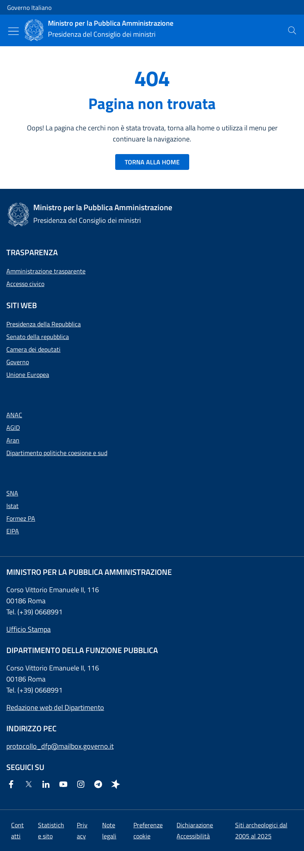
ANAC (14, 415)
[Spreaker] (117, 784)
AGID (13, 427)
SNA (12, 493)
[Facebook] (12, 784)
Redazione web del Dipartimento (55, 707)
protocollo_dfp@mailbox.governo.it (60, 746)
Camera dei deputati (33, 349)
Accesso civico (25, 283)
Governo (17, 362)
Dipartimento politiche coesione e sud (56, 453)
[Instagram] (82, 784)
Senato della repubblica (37, 336)
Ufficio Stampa (28, 629)
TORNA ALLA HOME (152, 162)
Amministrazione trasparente (46, 271)
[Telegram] (99, 784)
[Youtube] (65, 784)
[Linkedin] (47, 784)
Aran (12, 440)
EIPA (12, 531)
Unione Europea (27, 374)
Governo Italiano (29, 7)
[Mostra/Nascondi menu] (13, 31)
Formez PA (20, 518)
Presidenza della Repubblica (43, 324)
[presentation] (292, 30)
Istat (12, 505)
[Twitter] (30, 784)
